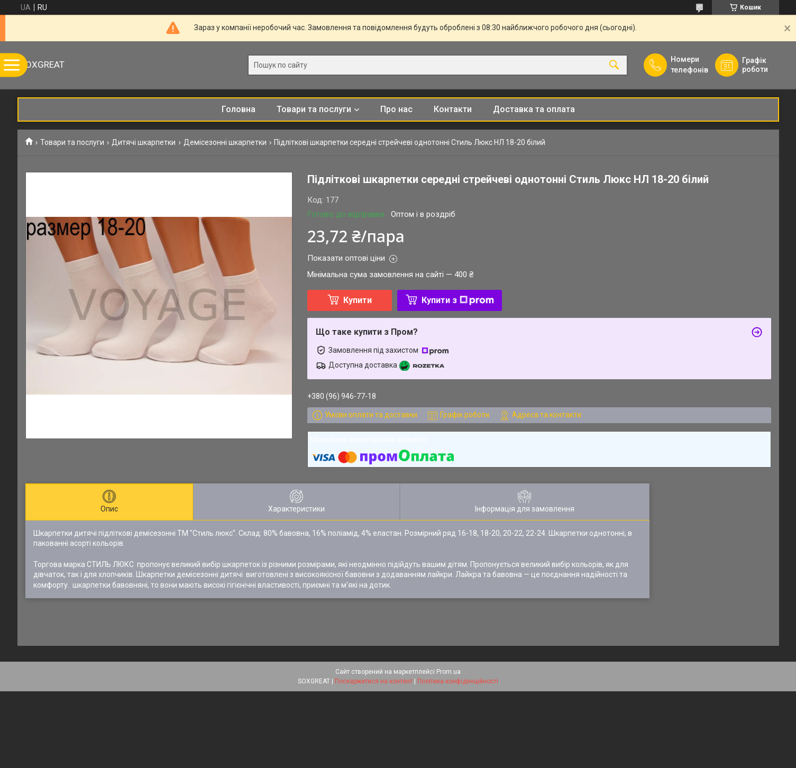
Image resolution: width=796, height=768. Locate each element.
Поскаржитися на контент (374, 681)
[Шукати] (614, 65)
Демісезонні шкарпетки (225, 142)
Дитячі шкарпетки (144, 142)
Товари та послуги (314, 109)
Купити (357, 300)
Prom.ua (448, 671)
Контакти (453, 109)
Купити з (458, 300)
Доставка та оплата (534, 109)
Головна (238, 109)
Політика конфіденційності (457, 681)
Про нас (396, 109)
